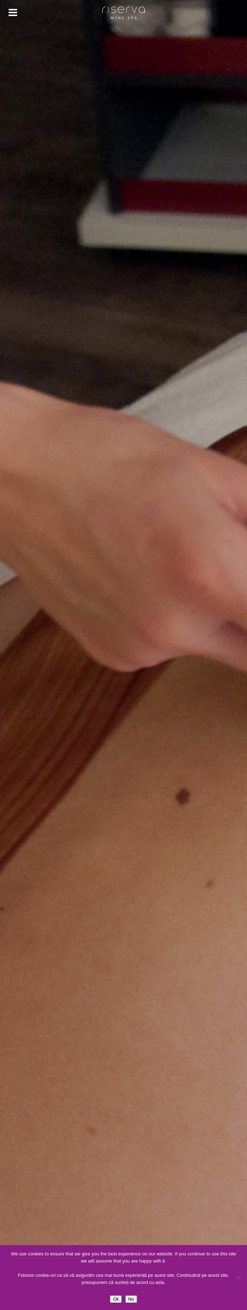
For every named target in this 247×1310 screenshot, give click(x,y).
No (131, 1299)
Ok (116, 1299)
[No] (238, 1277)
